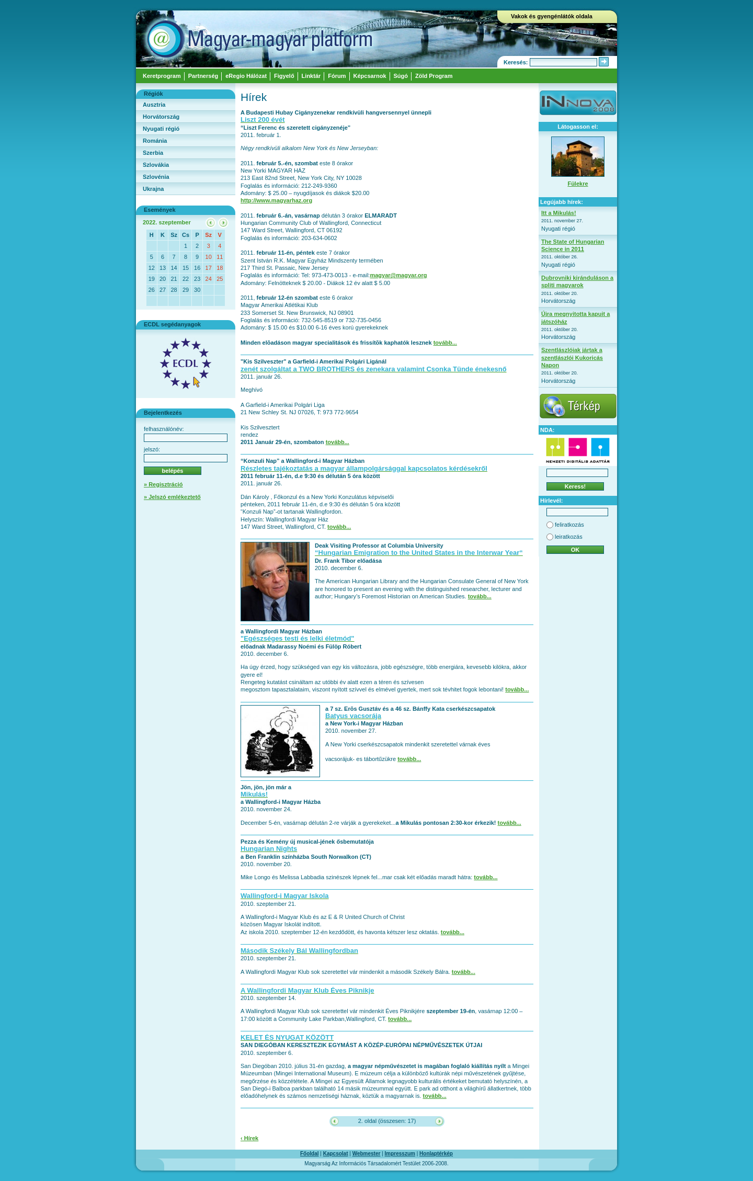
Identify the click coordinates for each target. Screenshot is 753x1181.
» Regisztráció (163, 484)
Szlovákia (156, 165)
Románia (155, 141)
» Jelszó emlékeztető (172, 497)
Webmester (366, 1153)
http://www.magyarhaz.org (276, 200)
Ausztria (154, 104)
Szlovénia (156, 177)
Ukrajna (153, 189)
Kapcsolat (335, 1153)
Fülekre (577, 183)
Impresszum (400, 1153)
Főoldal (309, 1153)
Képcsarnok (369, 76)
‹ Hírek (249, 1138)
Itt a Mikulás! (558, 213)
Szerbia (153, 153)
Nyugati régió (161, 129)
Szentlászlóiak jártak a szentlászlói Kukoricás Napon (572, 357)
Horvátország (161, 116)
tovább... (445, 342)
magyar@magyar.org (398, 275)
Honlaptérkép (436, 1153)
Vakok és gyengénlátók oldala (551, 16)
